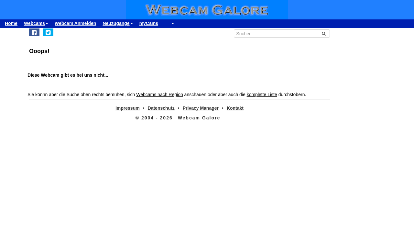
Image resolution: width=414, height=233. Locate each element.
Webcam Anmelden (75, 23)
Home (11, 23)
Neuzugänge (118, 23)
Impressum (127, 108)
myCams (148, 23)
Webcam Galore (199, 117)
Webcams (36, 23)
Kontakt (235, 108)
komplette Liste (262, 94)
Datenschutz (161, 108)
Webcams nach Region (159, 94)
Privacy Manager (201, 108)
